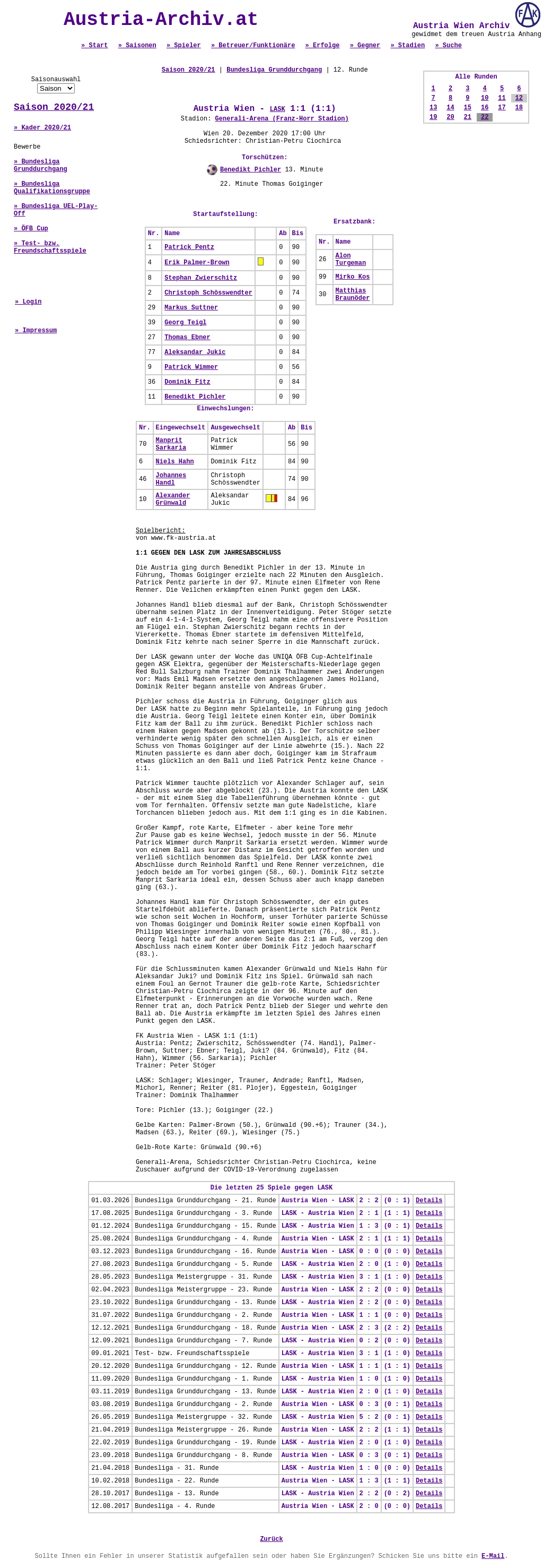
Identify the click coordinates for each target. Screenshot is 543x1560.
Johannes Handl (171, 479)
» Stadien (407, 45)
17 (501, 107)
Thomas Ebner (187, 337)
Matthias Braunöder (353, 294)
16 (484, 107)
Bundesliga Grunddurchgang (274, 70)
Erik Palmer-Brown (196, 262)
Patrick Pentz (189, 247)
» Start (94, 45)
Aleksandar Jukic (194, 352)
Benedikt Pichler (250, 170)
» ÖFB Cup (31, 228)
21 (467, 117)
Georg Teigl (185, 322)
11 (501, 98)
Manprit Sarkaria (171, 444)
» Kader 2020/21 (42, 128)
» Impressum (36, 330)
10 (484, 98)
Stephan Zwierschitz (200, 278)
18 (519, 107)
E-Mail (492, 1556)
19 (433, 117)
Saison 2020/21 (54, 107)
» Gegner (365, 45)
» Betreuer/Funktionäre (253, 45)
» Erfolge (322, 45)
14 (450, 107)
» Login (28, 302)
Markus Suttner (191, 308)
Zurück (271, 1539)
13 (433, 107)
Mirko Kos (353, 277)
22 (484, 117)
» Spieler (184, 45)
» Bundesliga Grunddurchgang (40, 165)
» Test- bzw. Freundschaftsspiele (50, 247)
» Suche (448, 45)
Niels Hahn (175, 462)
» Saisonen (137, 45)
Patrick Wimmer (191, 367)
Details (429, 1200)
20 (450, 117)
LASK (277, 109)
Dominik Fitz (187, 382)
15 (467, 107)
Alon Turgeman (351, 259)
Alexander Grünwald (173, 499)
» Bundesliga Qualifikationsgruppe (52, 187)
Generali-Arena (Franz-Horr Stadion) (282, 119)
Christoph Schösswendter (208, 293)
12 (519, 98)
